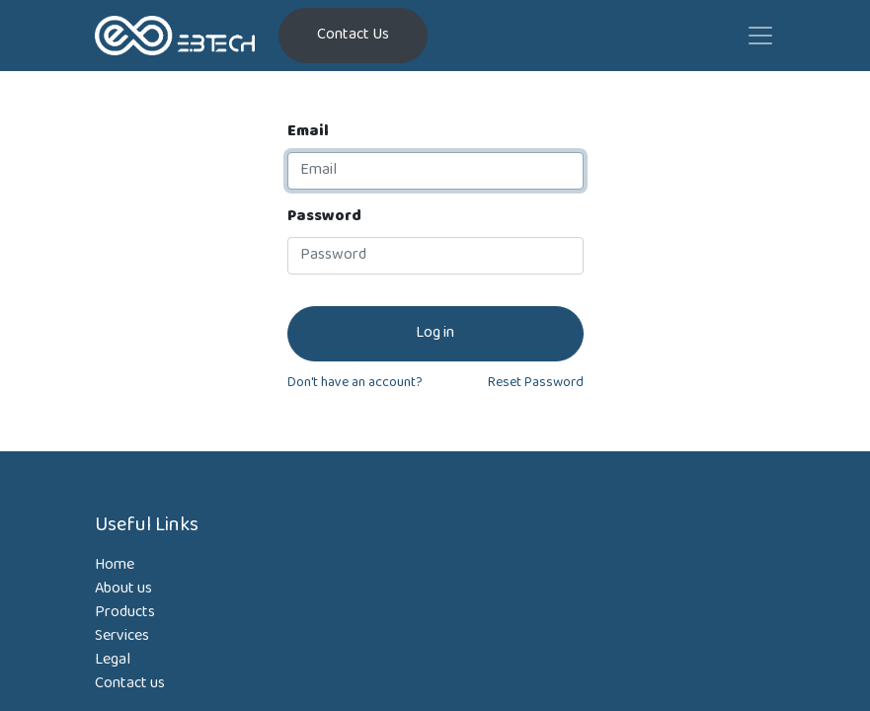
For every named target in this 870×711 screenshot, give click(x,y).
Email (308, 132)
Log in (435, 333)
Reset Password (536, 383)
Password (324, 217)
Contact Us (353, 35)
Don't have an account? (355, 383)
